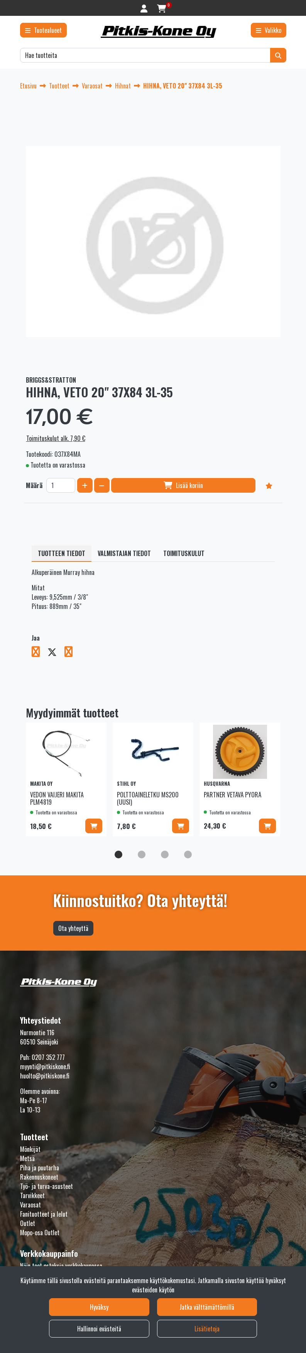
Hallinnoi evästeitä (99, 1328)
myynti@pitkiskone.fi (45, 1066)
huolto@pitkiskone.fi (44, 1075)
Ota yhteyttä (73, 928)
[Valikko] (268, 30)
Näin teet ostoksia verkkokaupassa (61, 1265)
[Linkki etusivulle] (158, 32)
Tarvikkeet (32, 1195)
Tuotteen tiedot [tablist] (61, 553)
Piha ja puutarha (39, 1167)
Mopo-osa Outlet (39, 1232)
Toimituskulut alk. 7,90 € (55, 438)
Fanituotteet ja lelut (44, 1214)
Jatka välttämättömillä (206, 1307)
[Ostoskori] (161, 8)
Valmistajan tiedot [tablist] (124, 553)
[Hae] (145, 55)
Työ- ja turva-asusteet (46, 1186)
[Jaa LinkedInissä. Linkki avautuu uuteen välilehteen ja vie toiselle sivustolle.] (71, 653)
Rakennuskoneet (39, 1177)
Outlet (27, 1223)
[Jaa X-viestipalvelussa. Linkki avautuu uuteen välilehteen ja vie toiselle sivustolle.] (55, 653)
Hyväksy (99, 1307)
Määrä (34, 485)
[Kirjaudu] (144, 8)
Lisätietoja (207, 1328)
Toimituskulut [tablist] (184, 553)
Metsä (27, 1158)
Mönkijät (30, 1149)
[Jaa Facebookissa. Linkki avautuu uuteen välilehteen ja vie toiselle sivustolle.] (39, 653)
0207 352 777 (48, 1057)
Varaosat (30, 1204)
